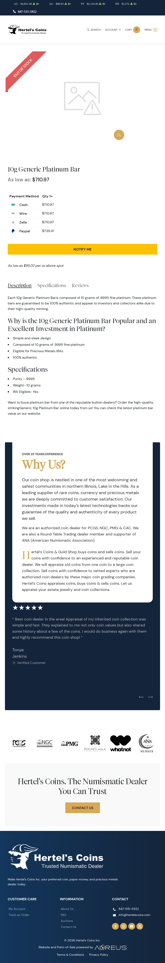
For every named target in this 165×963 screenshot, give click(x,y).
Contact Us (82, 808)
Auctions (67, 921)
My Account (17, 909)
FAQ (63, 915)
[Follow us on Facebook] (115, 926)
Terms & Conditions (70, 955)
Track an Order (19, 915)
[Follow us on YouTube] (131, 926)
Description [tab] (20, 285)
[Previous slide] (141, 697)
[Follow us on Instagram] (123, 926)
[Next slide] (150, 697)
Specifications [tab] (51, 285)
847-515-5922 (27, 11)
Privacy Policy (98, 955)
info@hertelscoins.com (134, 915)
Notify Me (82, 249)
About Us (67, 909)
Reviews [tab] (80, 285)
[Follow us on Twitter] (139, 926)
